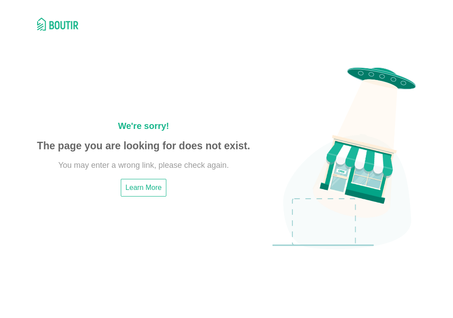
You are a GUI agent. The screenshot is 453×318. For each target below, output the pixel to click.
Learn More (144, 187)
